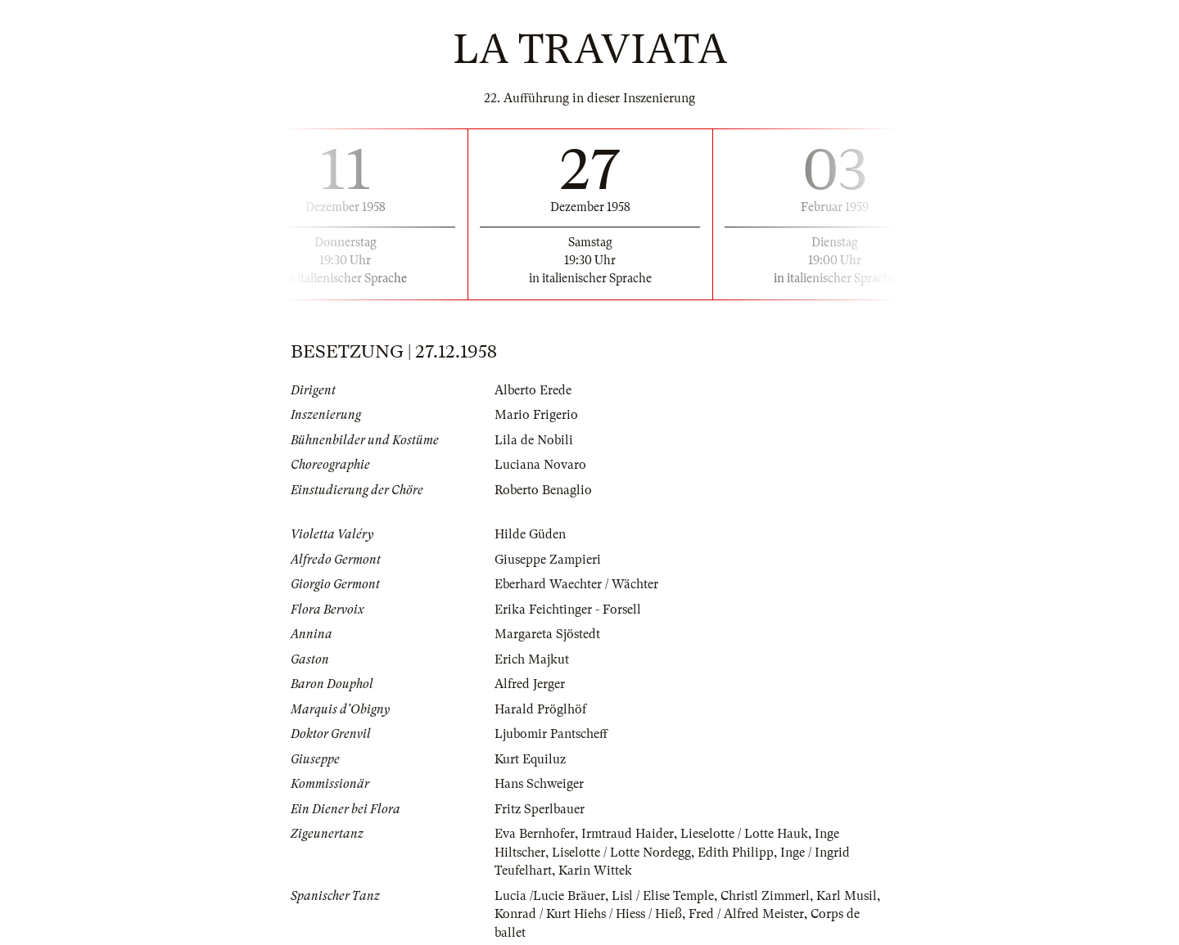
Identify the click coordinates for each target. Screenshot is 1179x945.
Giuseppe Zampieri (548, 559)
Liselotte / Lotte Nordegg (621, 852)
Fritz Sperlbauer (540, 809)
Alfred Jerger (530, 684)
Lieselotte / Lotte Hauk (744, 833)
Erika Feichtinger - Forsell (568, 609)
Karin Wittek (595, 870)
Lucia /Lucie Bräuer (550, 896)
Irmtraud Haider (627, 833)
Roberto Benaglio (543, 490)
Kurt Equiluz (530, 759)
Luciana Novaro (540, 464)
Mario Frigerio (536, 414)
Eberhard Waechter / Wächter (576, 584)
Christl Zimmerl (765, 896)
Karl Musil (846, 896)
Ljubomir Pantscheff (551, 734)
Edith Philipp (736, 852)
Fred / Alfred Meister (746, 914)
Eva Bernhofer (535, 833)
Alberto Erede (533, 390)
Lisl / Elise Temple (663, 896)
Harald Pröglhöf (540, 709)
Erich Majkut (532, 659)
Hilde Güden (530, 534)
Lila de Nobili (534, 440)
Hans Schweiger (539, 783)
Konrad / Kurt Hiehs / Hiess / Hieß (588, 914)
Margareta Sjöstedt (547, 634)
